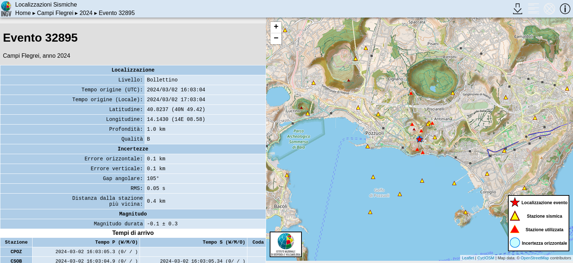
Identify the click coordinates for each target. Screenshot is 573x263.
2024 (86, 13)
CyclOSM (485, 258)
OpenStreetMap (535, 258)
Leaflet (468, 258)
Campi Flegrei (55, 13)
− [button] (276, 38)
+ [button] (276, 27)
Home (23, 13)
